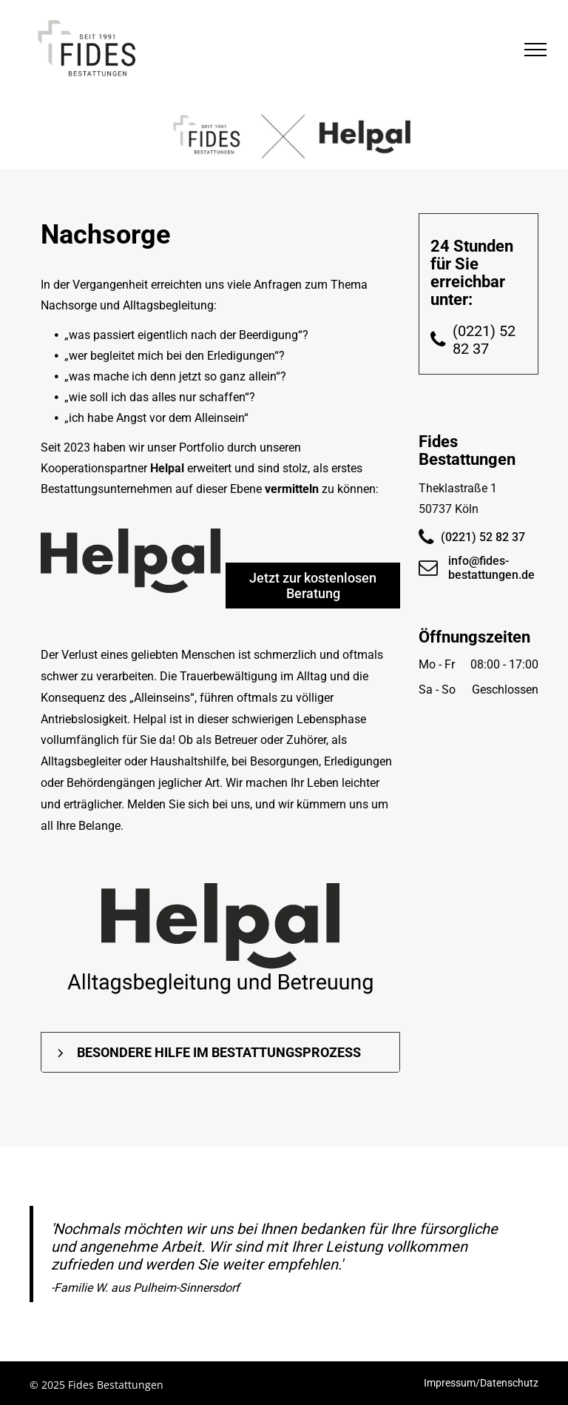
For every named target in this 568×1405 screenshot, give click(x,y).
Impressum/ (452, 1383)
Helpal (167, 468)
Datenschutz (509, 1383)
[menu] (535, 49)
